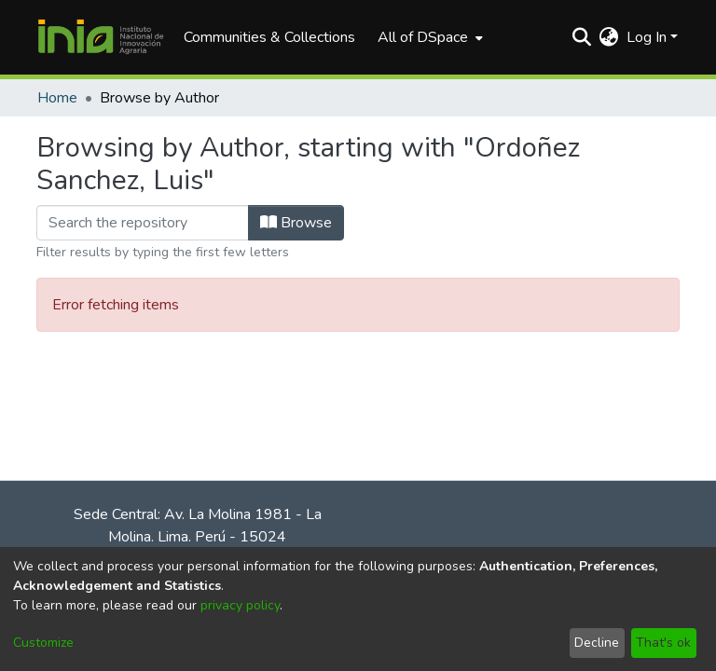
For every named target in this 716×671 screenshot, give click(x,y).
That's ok (663, 642)
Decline (596, 642)
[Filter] (142, 222)
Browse (296, 222)
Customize (43, 642)
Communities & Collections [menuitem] (269, 37)
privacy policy (240, 605)
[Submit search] (582, 37)
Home (57, 98)
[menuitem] (428, 37)
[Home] (100, 37)
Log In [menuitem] (646, 37)
